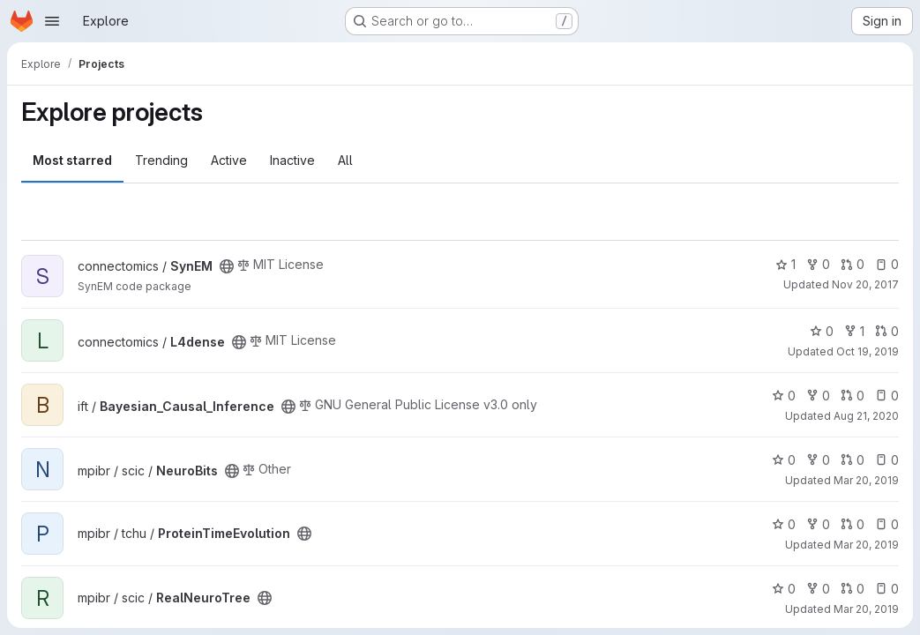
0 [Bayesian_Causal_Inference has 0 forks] (818, 395)
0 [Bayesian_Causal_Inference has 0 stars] (784, 395)
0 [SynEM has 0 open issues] (887, 264)
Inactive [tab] (292, 160)
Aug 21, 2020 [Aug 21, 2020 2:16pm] (866, 415)
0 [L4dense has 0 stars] (822, 331)
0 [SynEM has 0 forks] (818, 264)
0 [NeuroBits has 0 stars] (784, 459)
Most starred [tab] (72, 160)
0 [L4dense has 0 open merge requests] (887, 331)
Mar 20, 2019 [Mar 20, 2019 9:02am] (866, 480)
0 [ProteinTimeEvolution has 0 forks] (818, 524)
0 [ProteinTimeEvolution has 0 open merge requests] (852, 524)
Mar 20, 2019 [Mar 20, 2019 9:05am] (866, 544)
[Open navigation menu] (52, 21)
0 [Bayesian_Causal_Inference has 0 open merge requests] (852, 395)
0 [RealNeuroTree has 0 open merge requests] (852, 588)
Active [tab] (229, 160)
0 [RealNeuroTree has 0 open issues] (887, 588)
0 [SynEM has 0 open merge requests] (852, 264)
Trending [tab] (161, 160)
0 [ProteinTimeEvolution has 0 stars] (784, 524)
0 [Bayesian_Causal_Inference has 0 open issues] (887, 395)
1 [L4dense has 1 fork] (854, 331)
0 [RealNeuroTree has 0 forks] (818, 588)
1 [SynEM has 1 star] (785, 264)
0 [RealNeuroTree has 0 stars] (784, 588)
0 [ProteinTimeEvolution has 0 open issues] (887, 524)
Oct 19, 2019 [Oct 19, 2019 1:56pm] (867, 351)
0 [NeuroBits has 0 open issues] (887, 459)
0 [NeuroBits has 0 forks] (818, 459)
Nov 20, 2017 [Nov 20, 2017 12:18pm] (865, 284)
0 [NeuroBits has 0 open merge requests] (852, 459)
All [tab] (345, 160)
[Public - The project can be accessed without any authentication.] (227, 266)
